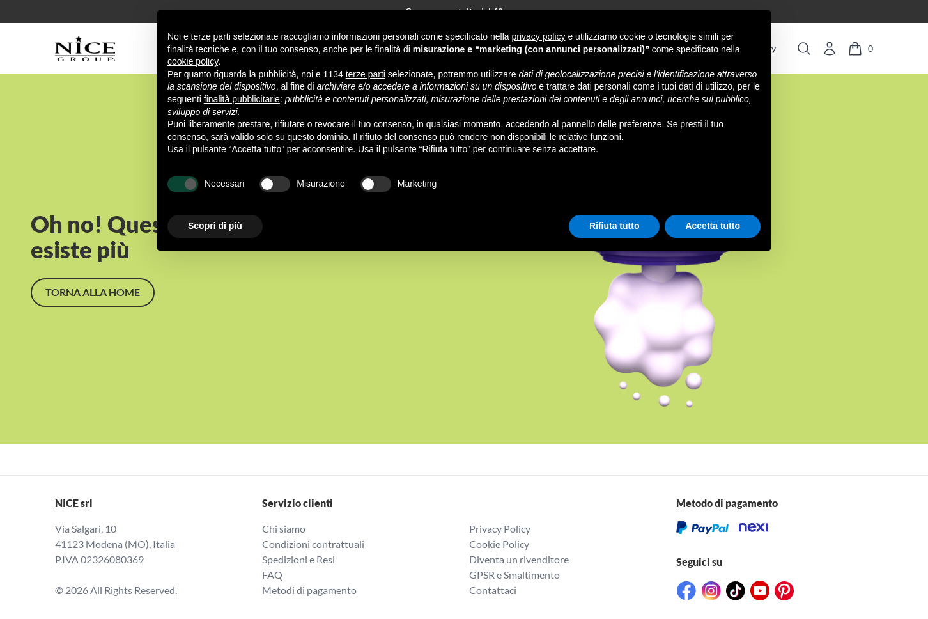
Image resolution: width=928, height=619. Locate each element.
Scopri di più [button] (215, 226)
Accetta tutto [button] (712, 226)
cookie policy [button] (192, 61)
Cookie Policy (499, 544)
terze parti (365, 74)
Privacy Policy (499, 528)
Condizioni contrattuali (313, 544)
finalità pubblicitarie (242, 99)
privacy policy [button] (539, 36)
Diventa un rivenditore (519, 559)
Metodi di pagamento (309, 590)
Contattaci (492, 590)
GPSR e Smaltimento (514, 574)
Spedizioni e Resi (298, 559)
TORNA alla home (92, 292)
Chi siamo (283, 528)
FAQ (272, 574)
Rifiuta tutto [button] (614, 226)
